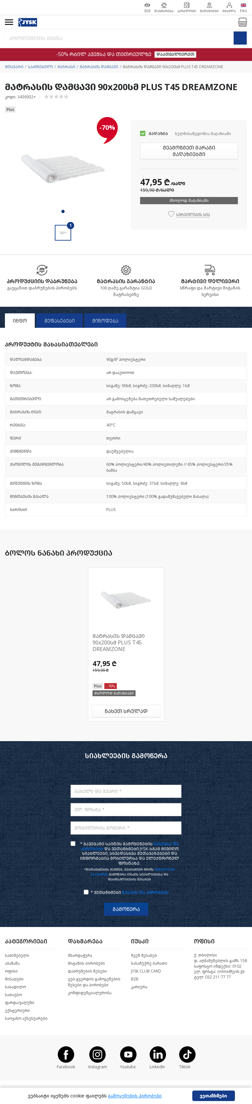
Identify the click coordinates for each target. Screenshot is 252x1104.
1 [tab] (63, 211)
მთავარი (14, 67)
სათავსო (13, 995)
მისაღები (14, 979)
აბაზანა (12, 963)
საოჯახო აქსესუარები (26, 1018)
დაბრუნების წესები (87, 971)
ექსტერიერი (17, 1010)
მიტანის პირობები (86, 963)
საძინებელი (40, 67)
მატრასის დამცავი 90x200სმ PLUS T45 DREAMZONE (119, 642)
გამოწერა (126, 909)
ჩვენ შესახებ (144, 955)
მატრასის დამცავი (99, 67)
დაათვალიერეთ (175, 54)
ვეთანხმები (213, 1096)
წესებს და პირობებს (145, 892)
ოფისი (11, 971)
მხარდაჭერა (80, 955)
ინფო (20, 321)
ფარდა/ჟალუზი (19, 1002)
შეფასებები (59, 321)
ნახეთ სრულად (126, 711)
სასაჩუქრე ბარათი (149, 963)
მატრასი (66, 67)
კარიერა (139, 987)
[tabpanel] (63, 169)
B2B (134, 979)
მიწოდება (105, 321)
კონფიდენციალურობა (90, 993)
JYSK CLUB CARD (146, 971)
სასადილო (15, 987)
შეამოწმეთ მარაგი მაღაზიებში (189, 151)
